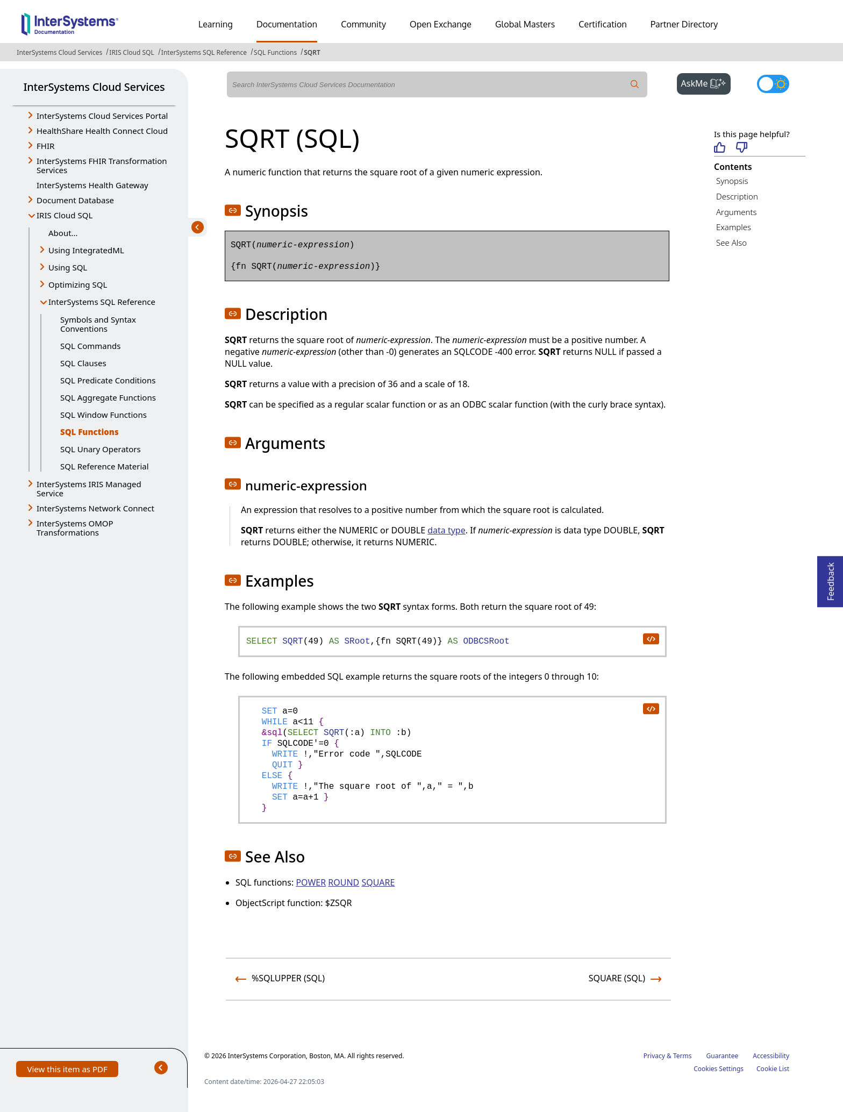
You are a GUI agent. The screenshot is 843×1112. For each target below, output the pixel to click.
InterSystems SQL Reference (204, 52)
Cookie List (772, 1068)
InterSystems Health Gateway (92, 185)
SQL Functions (275, 52)
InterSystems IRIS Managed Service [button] (89, 488)
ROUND (343, 882)
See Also (731, 242)
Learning (215, 24)
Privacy (654, 1055)
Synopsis (732, 180)
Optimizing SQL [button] (77, 284)
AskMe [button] (706, 82)
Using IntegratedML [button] (86, 250)
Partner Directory (684, 24)
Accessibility (771, 1055)
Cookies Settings (719, 1069)
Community (363, 24)
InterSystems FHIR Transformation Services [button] (102, 165)
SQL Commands (90, 345)
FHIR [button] (45, 145)
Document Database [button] (75, 200)
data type (446, 530)
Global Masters (525, 24)
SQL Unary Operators (100, 449)
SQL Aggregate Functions (108, 397)
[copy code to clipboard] (650, 638)
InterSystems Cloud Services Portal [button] (102, 115)
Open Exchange (440, 24)
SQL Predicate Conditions (107, 380)
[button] (233, 210)
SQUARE (378, 882)
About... (63, 232)
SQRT (312, 52)
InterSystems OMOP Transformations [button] (75, 528)
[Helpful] (719, 148)
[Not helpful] (741, 148)
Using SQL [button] (67, 267)
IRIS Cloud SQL (131, 52)
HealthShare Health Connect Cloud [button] (102, 130)
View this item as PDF (67, 1070)
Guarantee (722, 1055)
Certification (602, 24)
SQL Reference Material (104, 466)
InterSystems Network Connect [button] (95, 508)
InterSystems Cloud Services (59, 52)
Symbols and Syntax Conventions (98, 324)
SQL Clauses (83, 363)
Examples (733, 227)
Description (737, 196)
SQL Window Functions (103, 414)
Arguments (736, 211)
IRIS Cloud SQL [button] (64, 215)
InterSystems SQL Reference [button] (101, 301)
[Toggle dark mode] (773, 84)
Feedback (831, 578)
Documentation (286, 24)
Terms (682, 1055)
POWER (311, 882)
